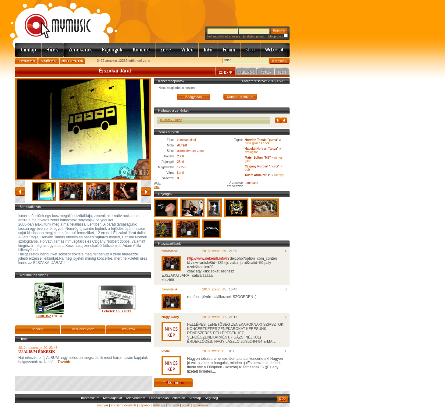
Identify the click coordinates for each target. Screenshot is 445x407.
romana (173, 405)
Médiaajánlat (112, 398)
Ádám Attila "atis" (258, 175)
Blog (282, 72)
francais (159, 405)
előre (146, 191)
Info (208, 50)
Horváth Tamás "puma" (262, 140)
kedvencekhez (83, 329)
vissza (20, 191)
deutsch (130, 405)
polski (186, 405)
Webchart (275, 50)
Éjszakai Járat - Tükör (186, 120)
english (116, 405)
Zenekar (225, 72)
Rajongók (112, 50)
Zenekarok (80, 50)
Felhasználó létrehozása (223, 36)
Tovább (63, 362)
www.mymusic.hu (52, 20)
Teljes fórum (173, 382)
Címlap (28, 50)
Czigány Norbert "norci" (262, 166)
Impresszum (90, 398)
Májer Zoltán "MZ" (258, 157)
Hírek (52, 50)
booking (38, 329)
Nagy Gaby (170, 317)
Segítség (211, 398)
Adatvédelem (135, 398)
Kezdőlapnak (48, 61)
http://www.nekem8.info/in (208, 258)
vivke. (166, 351)
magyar (102, 405)
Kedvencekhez (26, 61)
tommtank (251, 182)
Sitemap (195, 398)
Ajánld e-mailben (72, 61)
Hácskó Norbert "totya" (262, 148)
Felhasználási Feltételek (167, 398)
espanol (145, 405)
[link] (157, 187)
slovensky (200, 405)
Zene (165, 50)
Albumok (246, 72)
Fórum (229, 50)
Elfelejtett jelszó (253, 36)
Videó (187, 50)
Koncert (141, 50)
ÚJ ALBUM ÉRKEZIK (36, 351)
